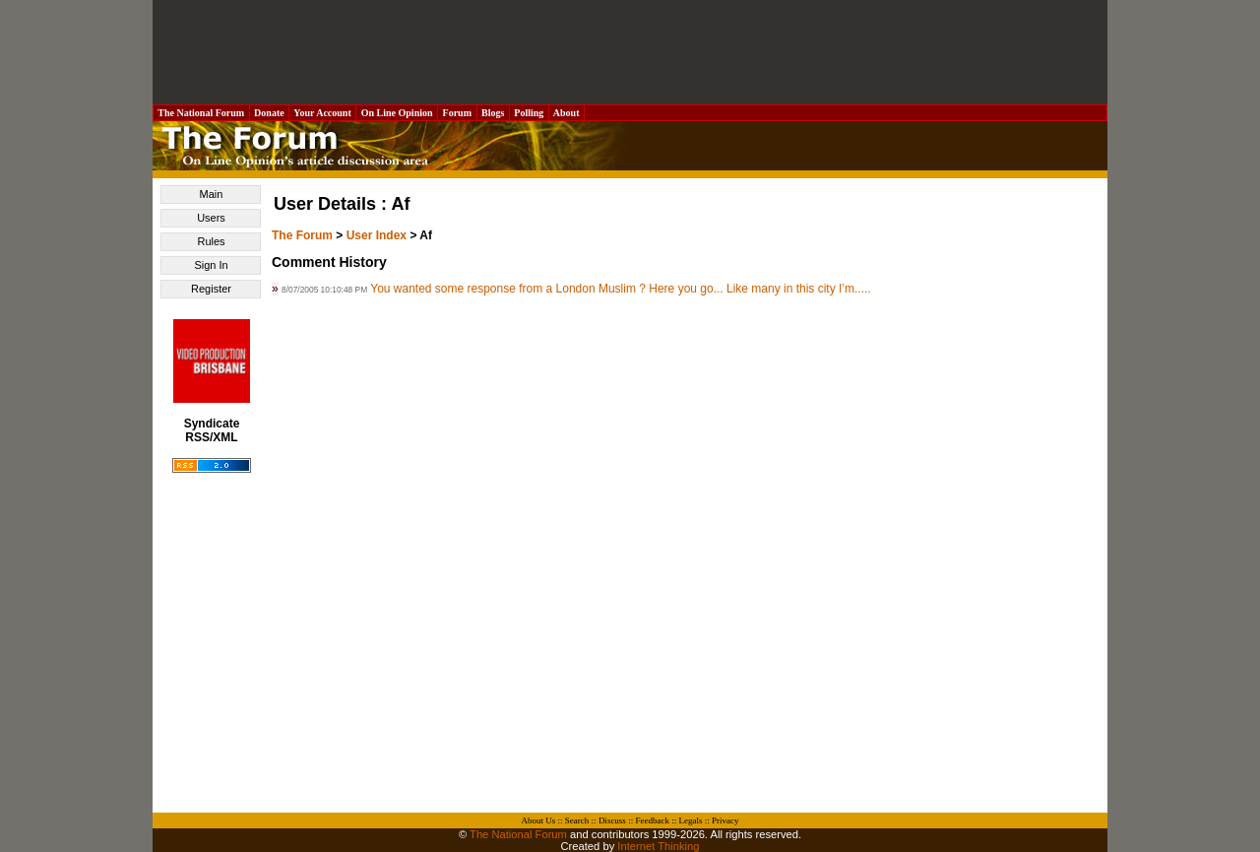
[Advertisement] (630, 52)
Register (211, 289)
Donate (269, 112)
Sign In (210, 265)
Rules (210, 241)
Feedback (651, 820)
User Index (376, 235)
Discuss (612, 820)
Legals (690, 820)
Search (577, 820)
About (566, 112)
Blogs (493, 112)
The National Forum (201, 112)
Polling (529, 112)
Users (211, 218)
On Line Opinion (396, 112)
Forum (456, 112)
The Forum (302, 235)
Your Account (322, 112)
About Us (539, 820)
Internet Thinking (658, 846)
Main (211, 194)
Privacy (725, 820)
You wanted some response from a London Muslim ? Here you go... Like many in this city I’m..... (620, 288)
